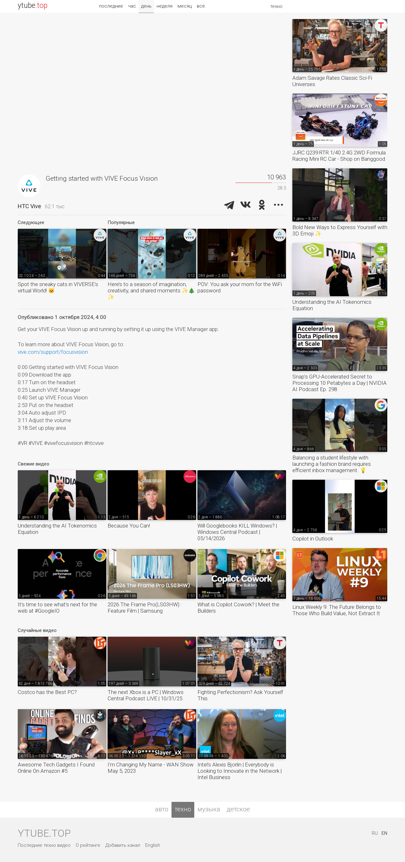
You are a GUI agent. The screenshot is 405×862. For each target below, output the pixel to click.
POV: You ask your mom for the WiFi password (239, 287)
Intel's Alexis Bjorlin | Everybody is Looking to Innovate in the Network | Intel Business (239, 770)
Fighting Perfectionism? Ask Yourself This (240, 695)
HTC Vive (29, 206)
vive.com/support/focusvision (53, 352)
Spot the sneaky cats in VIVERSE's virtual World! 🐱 (58, 287)
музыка (208, 809)
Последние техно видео (44, 845)
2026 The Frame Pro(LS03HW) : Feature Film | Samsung (145, 607)
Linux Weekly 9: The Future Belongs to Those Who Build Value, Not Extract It (336, 610)
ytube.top (44, 833)
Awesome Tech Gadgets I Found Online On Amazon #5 (56, 767)
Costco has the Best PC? (47, 692)
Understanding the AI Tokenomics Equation (57, 528)
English (152, 845)
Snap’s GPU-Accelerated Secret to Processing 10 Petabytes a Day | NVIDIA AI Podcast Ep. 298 (339, 382)
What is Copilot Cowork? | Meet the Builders (238, 607)
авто (161, 809)
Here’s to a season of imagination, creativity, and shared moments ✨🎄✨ (151, 290)
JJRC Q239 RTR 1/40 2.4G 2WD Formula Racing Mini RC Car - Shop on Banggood (339, 155)
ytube (32, 5)
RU (375, 833)
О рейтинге (88, 845)
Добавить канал (122, 845)
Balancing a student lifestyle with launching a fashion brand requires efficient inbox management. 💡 (331, 463)
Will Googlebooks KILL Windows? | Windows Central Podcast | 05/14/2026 (237, 531)
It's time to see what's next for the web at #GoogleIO (57, 607)
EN (384, 833)
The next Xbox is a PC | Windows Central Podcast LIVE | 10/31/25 (146, 695)
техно (183, 809)
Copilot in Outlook (312, 538)
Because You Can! (129, 525)
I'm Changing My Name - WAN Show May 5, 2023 (151, 767)
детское (238, 809)
